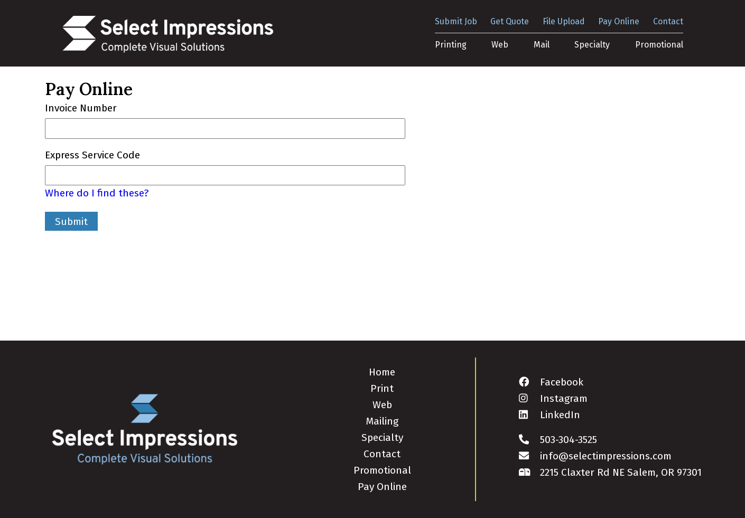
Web (499, 45)
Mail (542, 45)
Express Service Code (92, 155)
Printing (451, 45)
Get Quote (509, 21)
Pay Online (618, 21)
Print (382, 388)
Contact (668, 21)
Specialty (592, 45)
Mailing (382, 421)
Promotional (659, 45)
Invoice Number (81, 108)
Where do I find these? (96, 193)
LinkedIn (549, 415)
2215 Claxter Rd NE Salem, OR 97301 (610, 472)
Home (382, 372)
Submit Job (456, 21)
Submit (71, 221)
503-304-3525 (558, 440)
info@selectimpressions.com (595, 456)
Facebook (551, 382)
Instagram (553, 398)
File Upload (564, 21)
